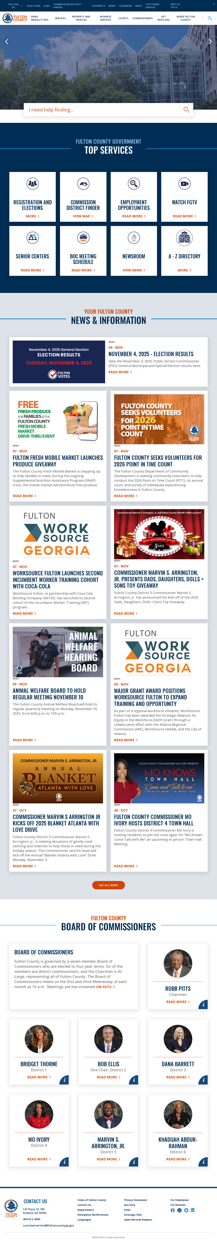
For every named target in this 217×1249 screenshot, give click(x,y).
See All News (108, 885)
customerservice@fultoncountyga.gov (48, 1225)
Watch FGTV (175, 6)
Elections (34, 5)
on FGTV (103, 987)
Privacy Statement (135, 1200)
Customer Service (152, 6)
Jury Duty (129, 1204)
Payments (98, 5)
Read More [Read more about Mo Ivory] (39, 1159)
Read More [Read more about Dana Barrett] (178, 1077)
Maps (138, 5)
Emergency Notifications (92, 1214)
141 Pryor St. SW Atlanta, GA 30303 (34, 1211)
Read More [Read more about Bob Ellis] (108, 1077)
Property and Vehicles (81, 18)
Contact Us (84, 1204)
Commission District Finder (67, 6)
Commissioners (142, 18)
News (112, 5)
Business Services (105, 18)
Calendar (125, 5)
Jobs (47, 5)
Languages (84, 1219)
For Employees (180, 1200)
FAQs (127, 1209)
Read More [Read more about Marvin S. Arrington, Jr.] (108, 1159)
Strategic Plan (133, 1214)
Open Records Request (138, 1219)
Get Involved (163, 18)
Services (60, 18)
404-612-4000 (31, 1219)
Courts (123, 18)
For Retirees (178, 1204)
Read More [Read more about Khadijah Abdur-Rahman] (178, 1159)
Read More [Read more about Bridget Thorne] (39, 1077)
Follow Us (15, 6)
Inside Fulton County (186, 18)
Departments (85, 1209)
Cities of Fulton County (91, 1200)
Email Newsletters (39, 18)
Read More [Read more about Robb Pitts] (178, 1001)
